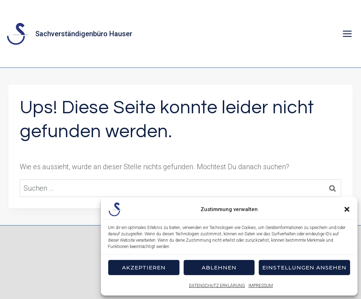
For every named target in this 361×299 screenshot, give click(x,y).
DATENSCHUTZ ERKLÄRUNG (217, 285)
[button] (346, 209)
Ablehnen (219, 267)
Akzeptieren (144, 267)
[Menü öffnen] (347, 33)
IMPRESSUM (261, 285)
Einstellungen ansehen (304, 267)
